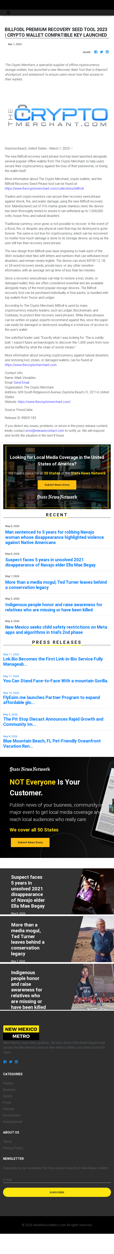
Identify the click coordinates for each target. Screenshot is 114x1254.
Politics (8, 1083)
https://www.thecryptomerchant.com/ (44, 402)
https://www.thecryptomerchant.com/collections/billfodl (44, 188)
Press (7, 1102)
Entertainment (12, 1122)
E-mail (7, 1180)
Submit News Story (57, 484)
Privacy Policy (13, 1148)
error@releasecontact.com (44, 431)
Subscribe (57, 1192)
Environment (11, 1115)
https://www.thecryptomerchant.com (31, 365)
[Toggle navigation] (8, 13)
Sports (7, 1096)
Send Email (21, 382)
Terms (7, 1142)
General (8, 1109)
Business (9, 1090)
